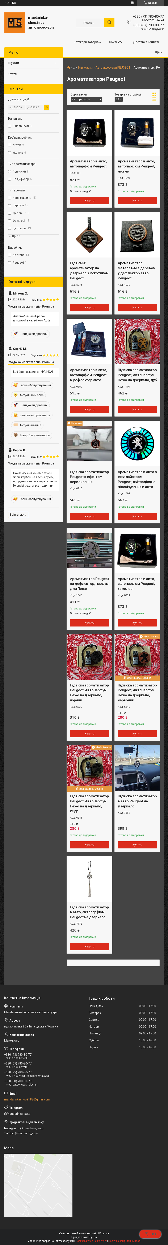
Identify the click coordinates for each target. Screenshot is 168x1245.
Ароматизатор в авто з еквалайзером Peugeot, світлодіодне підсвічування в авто (137, 479)
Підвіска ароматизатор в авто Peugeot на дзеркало (137, 801)
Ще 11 (16, 236)
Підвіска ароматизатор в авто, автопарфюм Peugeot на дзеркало (89, 912)
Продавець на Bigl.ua (84, 1237)
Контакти (115, 42)
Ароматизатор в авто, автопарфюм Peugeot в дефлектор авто (88, 375)
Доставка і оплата (146, 42)
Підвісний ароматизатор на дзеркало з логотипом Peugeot (89, 270)
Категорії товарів (86, 42)
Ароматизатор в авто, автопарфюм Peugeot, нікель (136, 166)
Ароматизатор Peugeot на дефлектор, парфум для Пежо (89, 584)
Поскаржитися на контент (91, 1241)
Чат (150, 1234)
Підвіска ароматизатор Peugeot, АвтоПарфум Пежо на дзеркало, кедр (89, 803)
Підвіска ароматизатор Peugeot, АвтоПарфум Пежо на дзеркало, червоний (137, 692)
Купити (89, 200)
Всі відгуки (17, 514)
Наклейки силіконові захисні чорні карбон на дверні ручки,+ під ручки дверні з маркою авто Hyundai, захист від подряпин (35, 479)
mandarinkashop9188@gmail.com (27, 1099)
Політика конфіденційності (124, 1241)
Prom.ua (104, 1233)
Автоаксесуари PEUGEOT (113, 67)
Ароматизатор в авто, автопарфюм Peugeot (88, 163)
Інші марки (85, 67)
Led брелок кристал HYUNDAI (33, 371)
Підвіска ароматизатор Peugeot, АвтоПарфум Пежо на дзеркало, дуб (137, 375)
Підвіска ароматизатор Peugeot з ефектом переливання (89, 477)
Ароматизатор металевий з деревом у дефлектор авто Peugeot (136, 270)
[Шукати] (109, 22)
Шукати (13, 63)
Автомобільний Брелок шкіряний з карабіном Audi (31, 318)
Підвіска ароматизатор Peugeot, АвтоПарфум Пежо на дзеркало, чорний (89, 692)
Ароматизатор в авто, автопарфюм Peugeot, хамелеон (136, 584)
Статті (12, 74)
